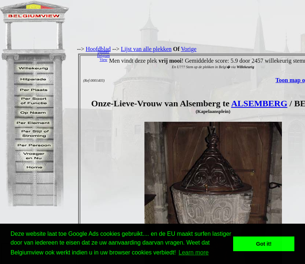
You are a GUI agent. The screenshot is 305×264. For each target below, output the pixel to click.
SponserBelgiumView (103, 56)
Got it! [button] (264, 244)
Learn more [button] (194, 252)
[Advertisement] (209, 55)
